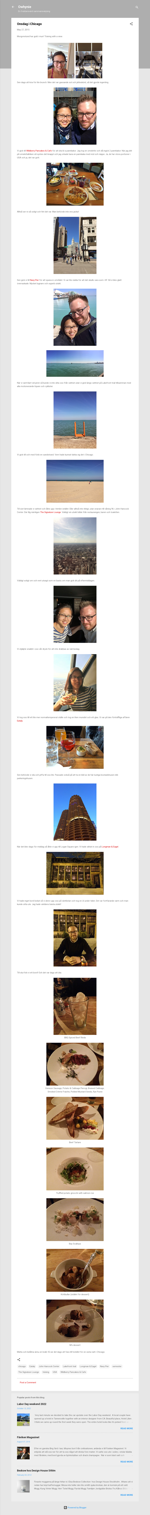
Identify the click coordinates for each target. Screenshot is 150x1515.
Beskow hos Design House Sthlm (36, 1470)
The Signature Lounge (28, 1372)
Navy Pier (34, 280)
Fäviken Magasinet (28, 1437)
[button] (131, 24)
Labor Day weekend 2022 (31, 1404)
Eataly (19, 721)
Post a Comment (28, 1382)
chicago (22, 1366)
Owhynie (24, 7)
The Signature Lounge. (50, 512)
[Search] (137, 7)
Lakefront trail (69, 1366)
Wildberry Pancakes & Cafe (39, 150)
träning (46, 1372)
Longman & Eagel (110, 846)
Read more (127, 1428)
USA (55, 1372)
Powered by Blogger (75, 1507)
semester (117, 1366)
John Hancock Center (49, 1366)
